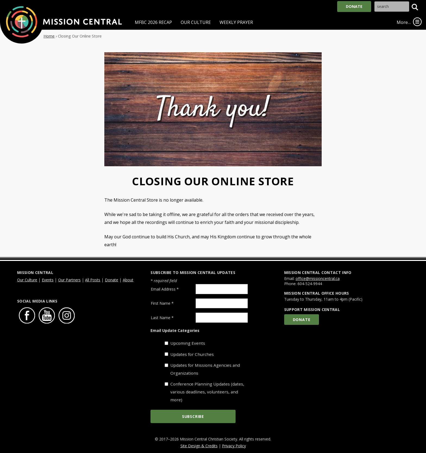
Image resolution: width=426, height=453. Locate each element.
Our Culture (196, 22)
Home (49, 36)
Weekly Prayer (236, 22)
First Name (162, 303)
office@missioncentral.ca (318, 278)
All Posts (92, 279)
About (128, 279)
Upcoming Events (187, 343)
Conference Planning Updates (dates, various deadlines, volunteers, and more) (207, 391)
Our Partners (69, 279)
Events (48, 279)
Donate (354, 6)
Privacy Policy (234, 445)
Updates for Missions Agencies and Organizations (205, 369)
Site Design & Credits (199, 445)
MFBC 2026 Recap (153, 22)
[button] (415, 7)
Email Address (165, 289)
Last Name (162, 317)
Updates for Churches (192, 354)
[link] (417, 21)
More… (404, 22)
